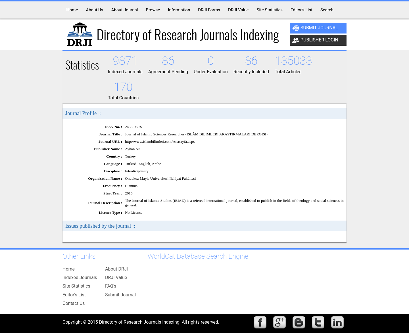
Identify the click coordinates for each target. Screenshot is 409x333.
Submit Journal (315, 28)
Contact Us (73, 303)
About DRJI (116, 269)
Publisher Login (315, 40)
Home (68, 269)
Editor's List (74, 295)
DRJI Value (116, 277)
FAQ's (110, 286)
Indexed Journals (79, 277)
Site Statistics (76, 286)
